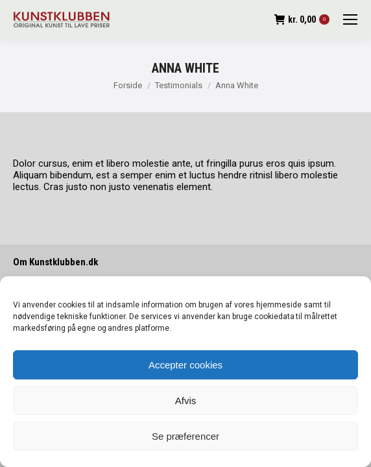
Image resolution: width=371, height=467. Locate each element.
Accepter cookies (185, 364)
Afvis (186, 400)
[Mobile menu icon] (350, 19)
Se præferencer (185, 436)
